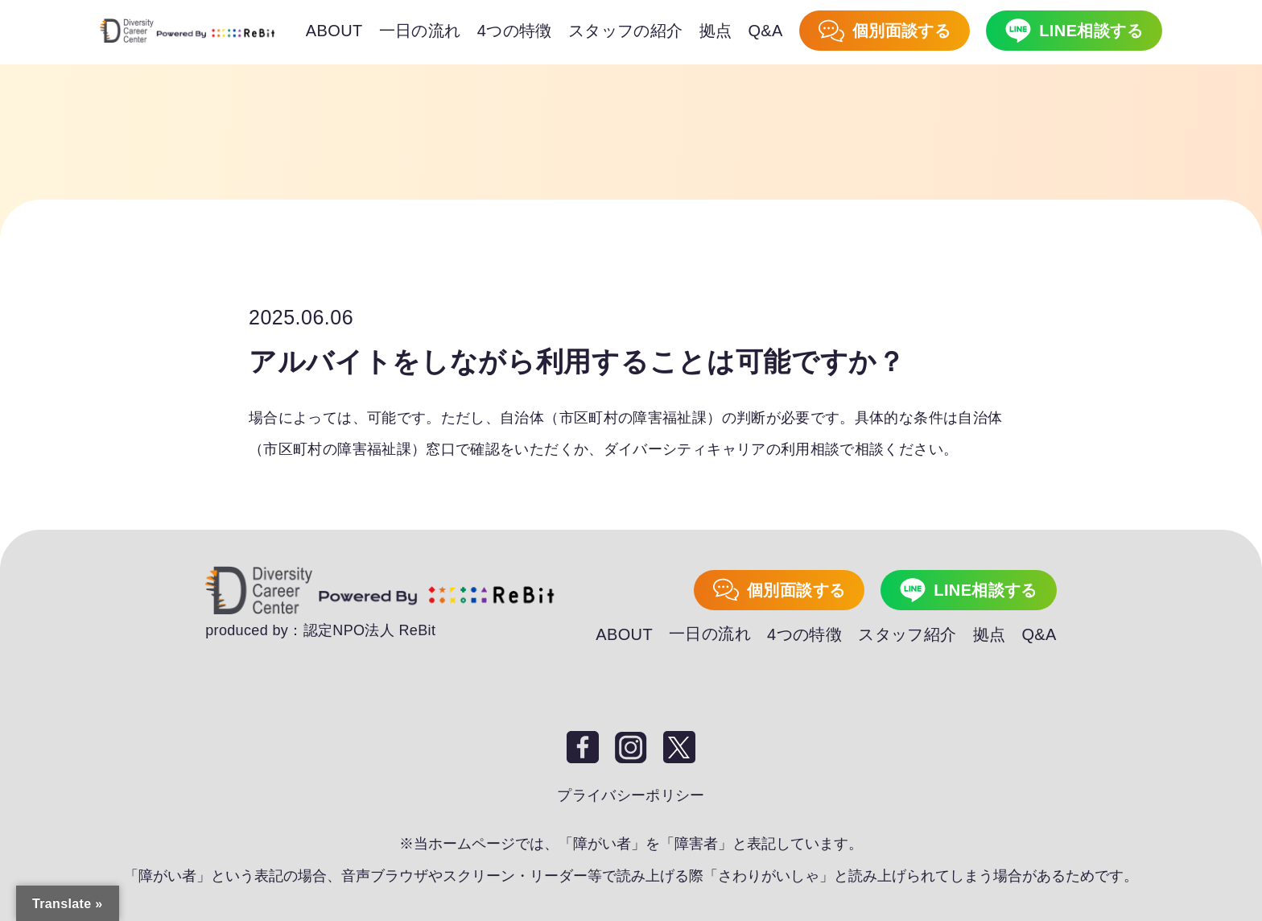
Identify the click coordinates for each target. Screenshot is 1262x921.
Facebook (583, 746)
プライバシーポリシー (631, 795)
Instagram (631, 746)
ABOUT (624, 633)
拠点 (989, 633)
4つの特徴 (804, 633)
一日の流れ (710, 633)
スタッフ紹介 (907, 633)
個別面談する (796, 590)
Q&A (1038, 633)
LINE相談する (985, 590)
